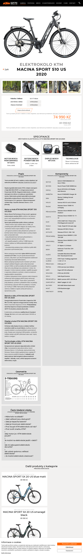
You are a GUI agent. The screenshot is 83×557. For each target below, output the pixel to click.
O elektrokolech (48, 3)
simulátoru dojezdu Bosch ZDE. (19, 309)
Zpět (5, 69)
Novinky (59, 3)
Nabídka (23, 3)
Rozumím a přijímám (69, 544)
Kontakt (72, 3)
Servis (38, 3)
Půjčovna (31, 3)
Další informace (6, 553)
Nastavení (69, 551)
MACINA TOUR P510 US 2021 (61, 113)
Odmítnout (69, 547)
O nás (66, 3)
